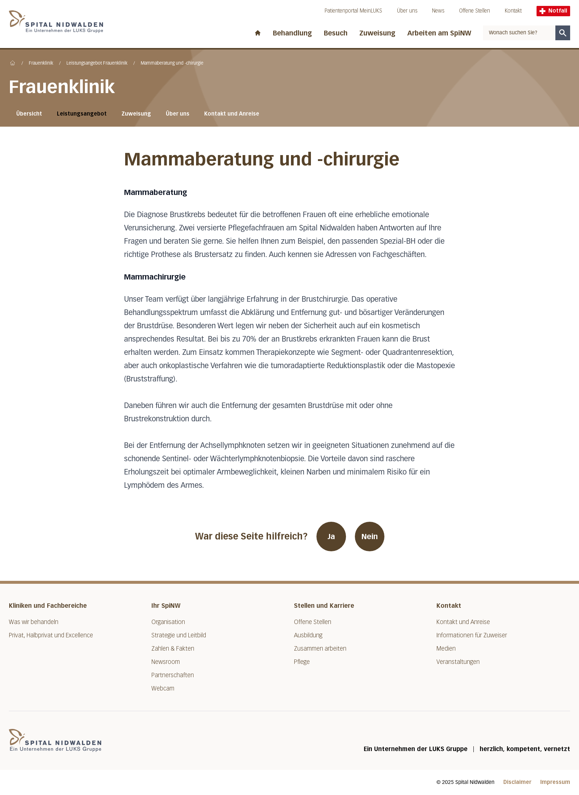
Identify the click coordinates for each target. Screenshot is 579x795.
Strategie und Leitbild (178, 635)
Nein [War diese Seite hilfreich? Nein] (370, 536)
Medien (446, 648)
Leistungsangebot (82, 114)
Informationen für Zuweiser (471, 635)
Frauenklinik (41, 63)
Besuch (335, 33)
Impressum (555, 782)
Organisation (168, 622)
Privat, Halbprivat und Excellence (51, 635)
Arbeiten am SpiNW (439, 33)
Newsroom (165, 661)
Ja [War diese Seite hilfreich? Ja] (331, 536)
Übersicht (29, 114)
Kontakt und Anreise (231, 114)
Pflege (302, 661)
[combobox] (519, 32)
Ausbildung (308, 635)
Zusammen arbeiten (320, 648)
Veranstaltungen (458, 661)
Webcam (162, 688)
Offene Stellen (474, 11)
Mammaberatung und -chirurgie (172, 63)
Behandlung (292, 33)
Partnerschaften (172, 675)
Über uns (407, 11)
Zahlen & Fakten (172, 648)
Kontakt (513, 11)
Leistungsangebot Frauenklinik (96, 63)
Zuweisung (377, 33)
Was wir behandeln (33, 622)
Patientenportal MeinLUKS (353, 11)
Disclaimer (517, 782)
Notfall (553, 11)
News (438, 11)
